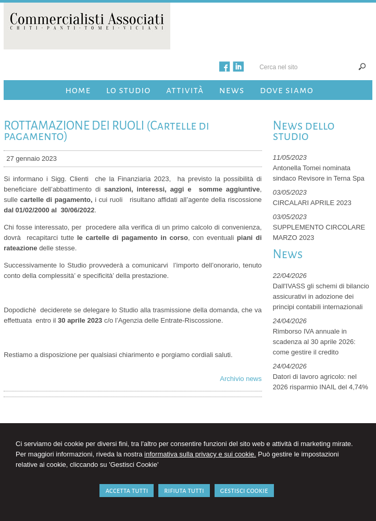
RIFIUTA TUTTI (184, 490)
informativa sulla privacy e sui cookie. (200, 454)
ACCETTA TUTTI (126, 490)
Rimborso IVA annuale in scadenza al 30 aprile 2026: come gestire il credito (314, 341)
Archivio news (240, 379)
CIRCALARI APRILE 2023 (312, 203)
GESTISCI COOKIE (244, 490)
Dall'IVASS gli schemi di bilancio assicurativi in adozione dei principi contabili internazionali (321, 296)
